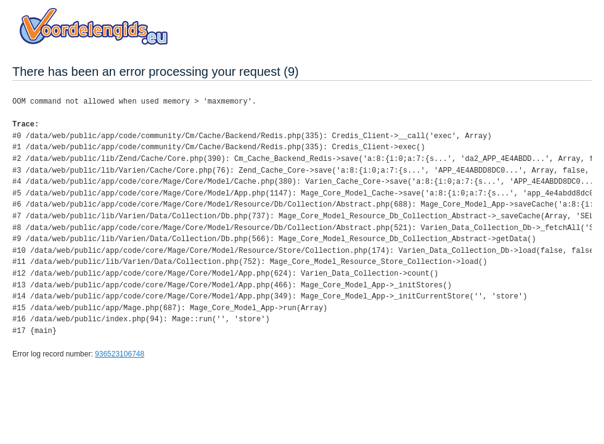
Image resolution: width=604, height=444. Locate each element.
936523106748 (119, 354)
